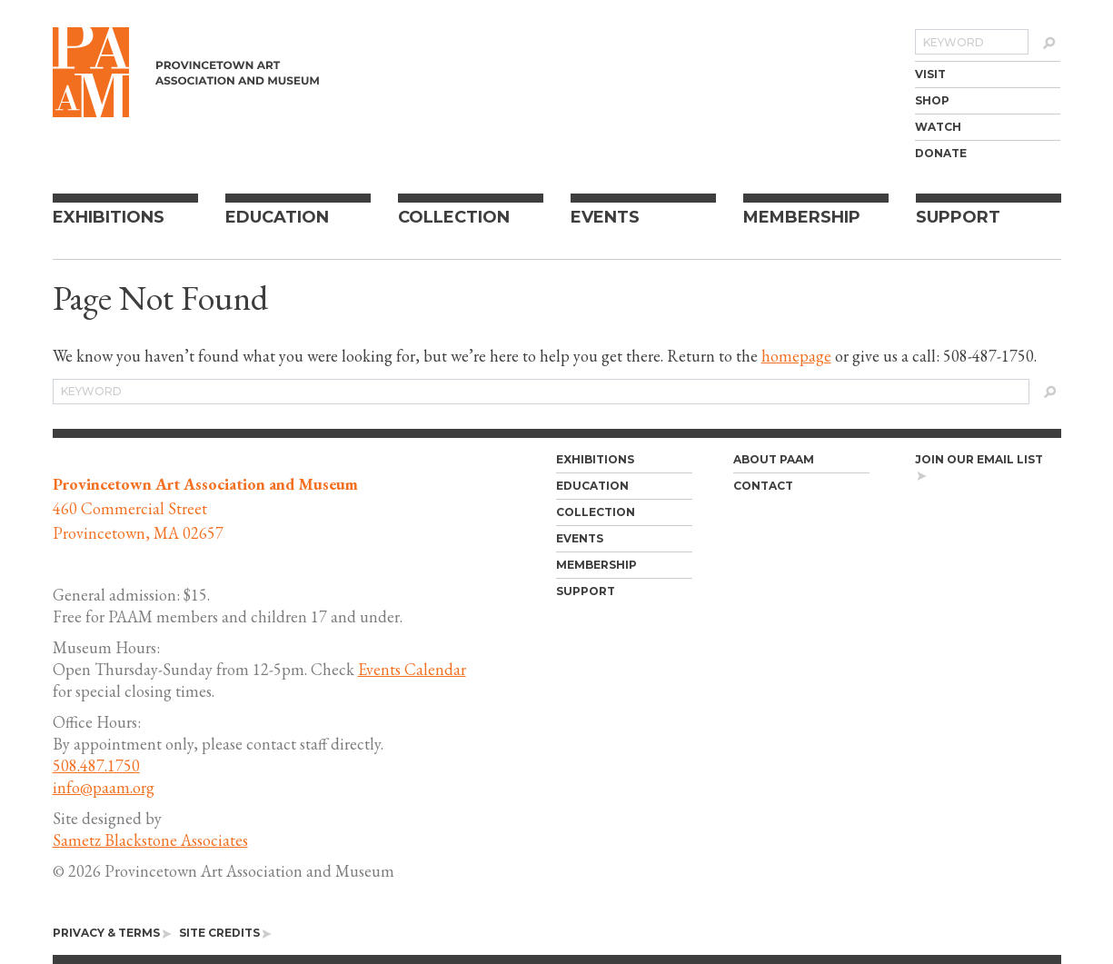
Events (605, 217)
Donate (941, 153)
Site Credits (225, 932)
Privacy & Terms (112, 932)
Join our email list (979, 467)
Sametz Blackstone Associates (150, 840)
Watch (938, 127)
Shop (932, 100)
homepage (796, 355)
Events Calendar (412, 669)
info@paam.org (103, 787)
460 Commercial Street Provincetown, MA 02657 (205, 508)
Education (277, 217)
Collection (454, 217)
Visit (930, 74)
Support (958, 217)
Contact (763, 485)
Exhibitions (108, 217)
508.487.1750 (96, 765)
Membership (801, 217)
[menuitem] (987, 74)
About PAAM (773, 459)
